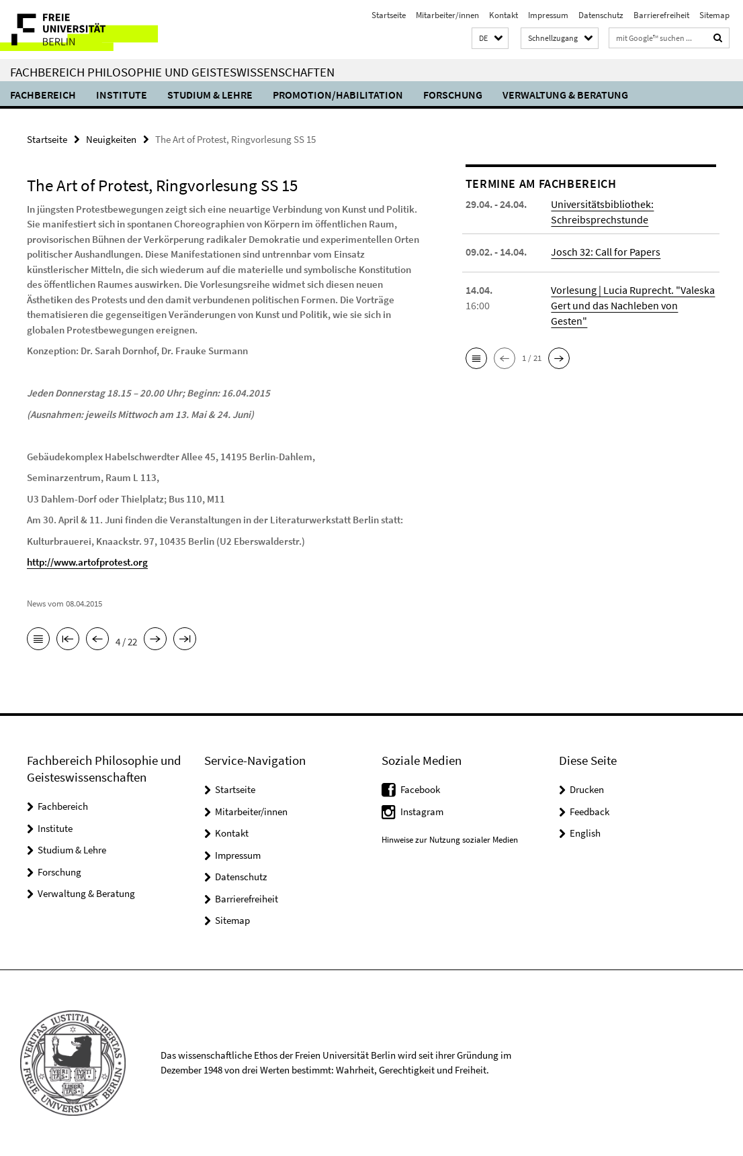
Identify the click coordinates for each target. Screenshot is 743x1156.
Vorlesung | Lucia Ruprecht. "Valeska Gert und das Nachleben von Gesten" (633, 305)
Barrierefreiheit (661, 15)
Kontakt (503, 15)
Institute (121, 94)
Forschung (452, 94)
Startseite (389, 15)
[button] (490, 39)
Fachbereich (43, 94)
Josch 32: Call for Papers (605, 251)
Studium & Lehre (210, 94)
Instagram (421, 811)
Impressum (548, 15)
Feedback (589, 811)
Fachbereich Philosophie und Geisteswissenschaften (172, 72)
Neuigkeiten (111, 139)
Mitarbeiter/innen (447, 15)
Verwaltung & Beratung (565, 94)
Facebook (420, 789)
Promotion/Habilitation (338, 94)
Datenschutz (600, 15)
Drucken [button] (587, 789)
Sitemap (714, 15)
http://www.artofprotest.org (87, 562)
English (585, 833)
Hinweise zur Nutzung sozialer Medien (450, 839)
